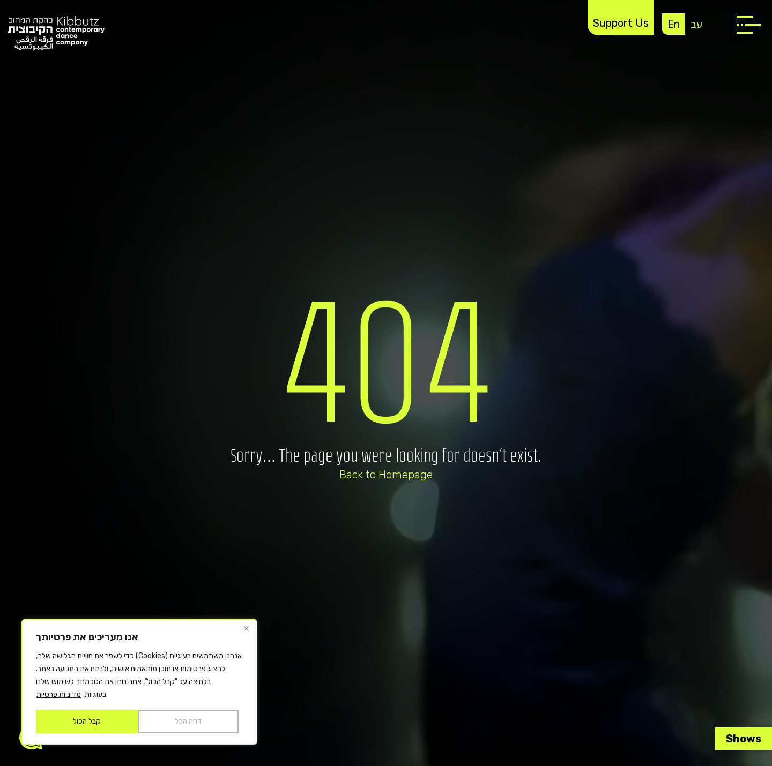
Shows (743, 738)
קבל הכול (87, 721)
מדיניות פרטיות (58, 694)
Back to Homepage (386, 474)
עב (696, 24)
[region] (139, 682)
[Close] (246, 628)
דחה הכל (188, 721)
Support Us (621, 23)
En (673, 24)
